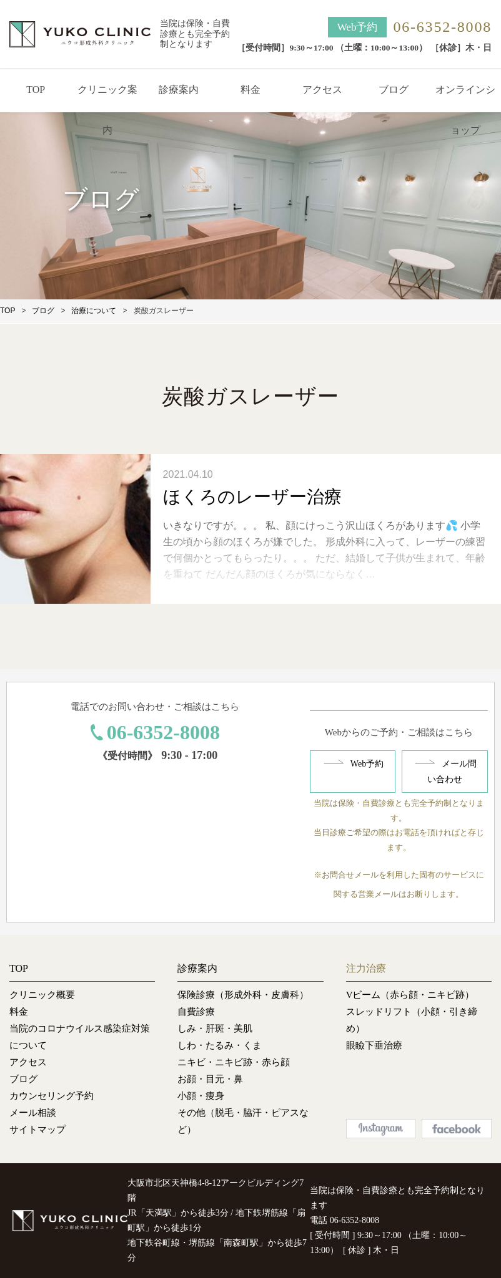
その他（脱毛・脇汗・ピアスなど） (243, 1121)
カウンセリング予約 (51, 1096)
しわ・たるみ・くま (219, 1045)
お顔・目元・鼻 (210, 1079)
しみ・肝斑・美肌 (214, 1029)
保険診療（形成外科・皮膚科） (243, 995)
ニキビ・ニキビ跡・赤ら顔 (233, 1062)
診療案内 (179, 89)
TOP (35, 89)
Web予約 (357, 27)
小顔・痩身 (200, 1096)
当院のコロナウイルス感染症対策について (79, 1037)
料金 (250, 89)
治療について (93, 310)
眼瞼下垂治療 (374, 1045)
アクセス (322, 89)
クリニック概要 (42, 995)
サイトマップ (37, 1130)
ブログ (394, 89)
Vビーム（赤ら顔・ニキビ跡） (410, 995)
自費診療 (196, 1012)
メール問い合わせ (452, 771)
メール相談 (32, 1113)
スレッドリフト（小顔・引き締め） (411, 1020)
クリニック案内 (107, 109)
